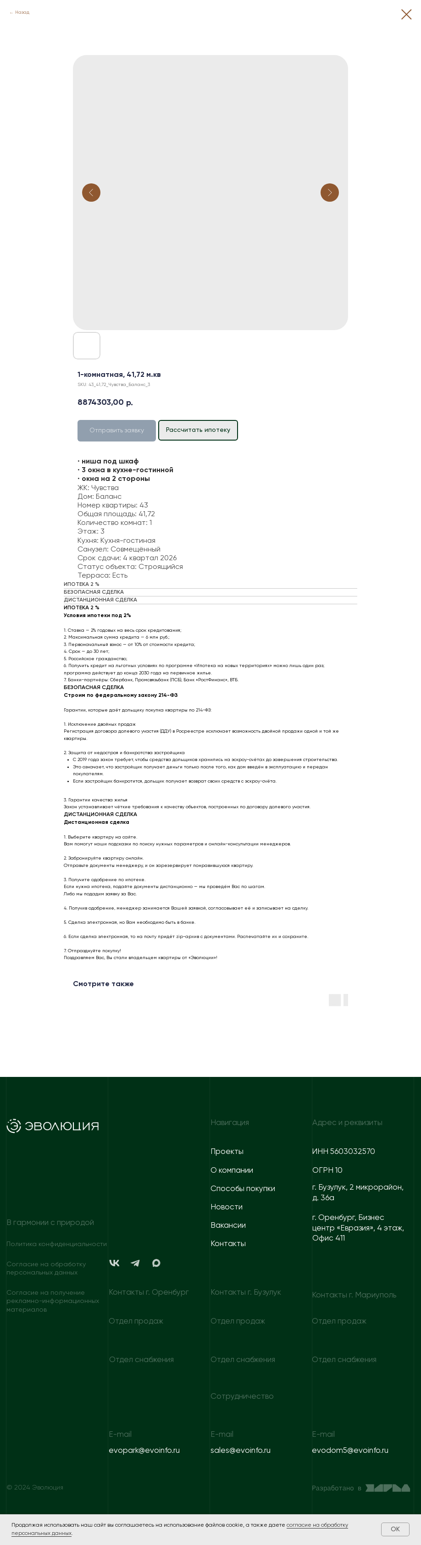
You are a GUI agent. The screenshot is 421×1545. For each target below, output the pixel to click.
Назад (22, 12)
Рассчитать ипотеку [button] (198, 430)
